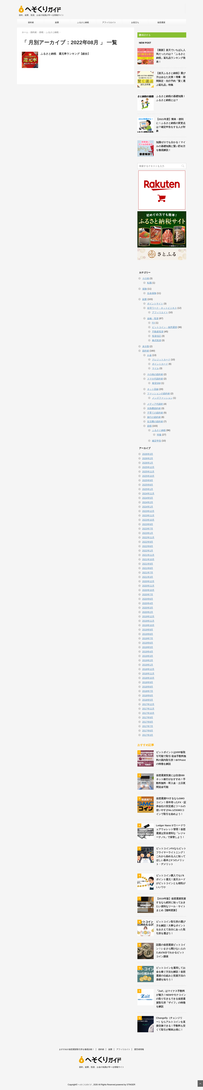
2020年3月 (147, 607)
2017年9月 (147, 717)
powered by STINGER (125, 1084)
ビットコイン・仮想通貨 (164, 327)
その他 (145, 278)
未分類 (145, 346)
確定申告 (156, 440)
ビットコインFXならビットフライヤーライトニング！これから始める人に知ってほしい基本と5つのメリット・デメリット (171, 856)
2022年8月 (147, 546)
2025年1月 (147, 489)
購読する (145, 35)
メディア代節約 (155, 404)
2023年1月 (147, 533)
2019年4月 (147, 651)
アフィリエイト (109, 22)
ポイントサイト (155, 303)
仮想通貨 (161, 22)
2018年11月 (148, 673)
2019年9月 (147, 629)
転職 (149, 282)
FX (153, 322)
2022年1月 (147, 550)
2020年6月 (147, 599)
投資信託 (156, 336)
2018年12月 (148, 669)
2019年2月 (147, 660)
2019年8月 (147, 634)
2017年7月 (147, 726)
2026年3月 (147, 454)
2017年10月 (148, 713)
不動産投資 (157, 331)
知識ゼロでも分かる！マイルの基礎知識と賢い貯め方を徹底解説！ (170, 146)
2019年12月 (148, 616)
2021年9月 (147, 563)
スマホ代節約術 (155, 378)
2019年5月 (147, 647)
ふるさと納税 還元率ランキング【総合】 (65, 53)
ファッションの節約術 (158, 393)
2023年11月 (148, 515)
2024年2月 (147, 502)
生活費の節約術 (155, 421)
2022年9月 (147, 542)
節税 (149, 426)
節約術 (31, 22)
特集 (159, 434)
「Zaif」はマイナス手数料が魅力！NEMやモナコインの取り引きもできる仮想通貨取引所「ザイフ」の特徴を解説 (171, 999)
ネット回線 (153, 389)
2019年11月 (148, 621)
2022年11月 (148, 537)
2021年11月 (148, 555)
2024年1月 (147, 506)
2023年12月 (148, 511)
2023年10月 (148, 520)
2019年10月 (148, 625)
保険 (144, 289)
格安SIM (156, 383)
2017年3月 (147, 735)
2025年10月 (148, 476)
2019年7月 (147, 638)
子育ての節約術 (155, 412)
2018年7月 (147, 691)
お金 (149, 355)
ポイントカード (160, 364)
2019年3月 (147, 656)
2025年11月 (148, 471)
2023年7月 (147, 528)
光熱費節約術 (154, 408)
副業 (57, 22)
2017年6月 (147, 730)
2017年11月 (148, 708)
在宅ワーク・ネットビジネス (162, 308)
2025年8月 (147, 484)
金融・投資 (153, 318)
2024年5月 (147, 498)
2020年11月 (148, 585)
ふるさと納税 (83, 22)
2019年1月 (147, 664)
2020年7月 (147, 594)
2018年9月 (147, 682)
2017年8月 (147, 722)
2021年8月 (147, 568)
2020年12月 (148, 581)
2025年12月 (148, 467)
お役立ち (135, 22)
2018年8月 (147, 686)
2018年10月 (148, 678)
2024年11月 (148, 493)
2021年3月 (147, 577)
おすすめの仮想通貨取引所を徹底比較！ (76, 1049)
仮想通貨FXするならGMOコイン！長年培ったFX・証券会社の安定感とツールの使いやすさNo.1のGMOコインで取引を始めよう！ (171, 806)
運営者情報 (139, 1049)
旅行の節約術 (154, 417)
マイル (155, 368)
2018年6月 (147, 695)
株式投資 (156, 340)
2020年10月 (148, 590)
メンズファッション (162, 398)
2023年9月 (147, 524)
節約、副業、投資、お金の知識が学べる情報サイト (101, 1067)
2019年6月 (147, 643)
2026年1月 (147, 462)
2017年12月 (148, 704)
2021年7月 (147, 572)
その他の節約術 (155, 374)
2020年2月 (147, 612)
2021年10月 (148, 559)
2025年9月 (147, 480)
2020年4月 (147, 603)
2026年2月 (147, 458)
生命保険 (151, 293)
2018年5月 (147, 700)
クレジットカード (161, 359)
